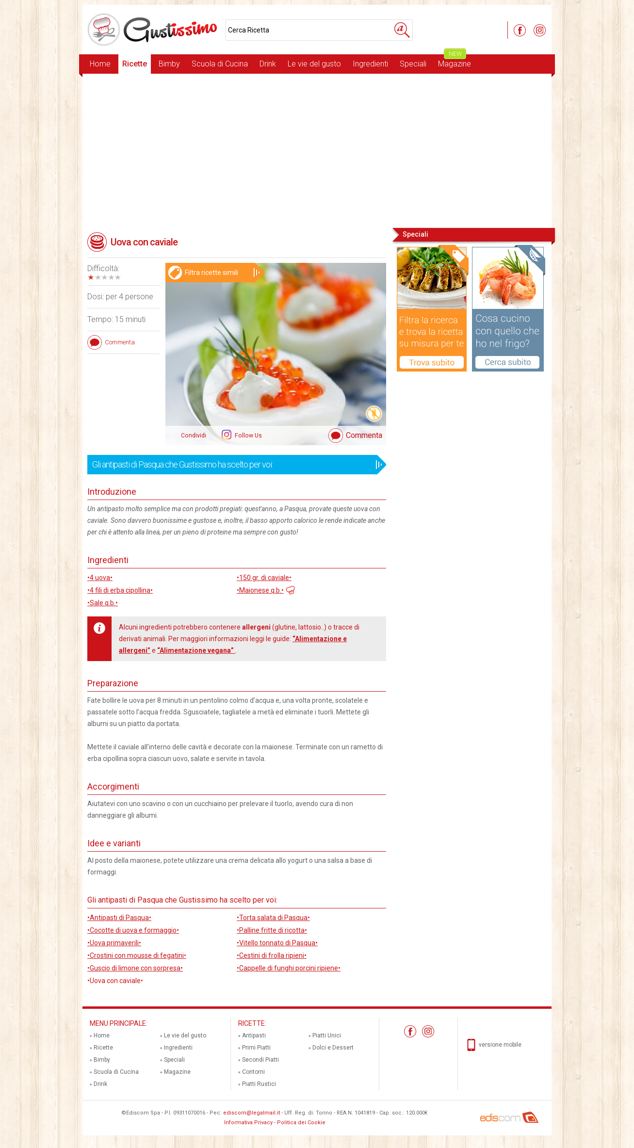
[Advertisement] (317, 150)
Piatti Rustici (259, 1084)
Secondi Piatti (260, 1059)
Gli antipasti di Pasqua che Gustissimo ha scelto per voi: (233, 464)
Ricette (134, 63)
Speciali (413, 63)
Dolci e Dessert (333, 1047)
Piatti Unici (326, 1035)
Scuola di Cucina (220, 63)
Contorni (253, 1071)
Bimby (169, 63)
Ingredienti (370, 63)
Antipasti (254, 1035)
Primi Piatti (256, 1047)
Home (100, 63)
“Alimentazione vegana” (196, 650)
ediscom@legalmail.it (251, 1113)
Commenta (364, 435)
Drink (268, 63)
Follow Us (247, 435)
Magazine (454, 61)
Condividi (193, 435)
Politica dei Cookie (301, 1122)
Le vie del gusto (314, 63)
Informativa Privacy (248, 1122)
